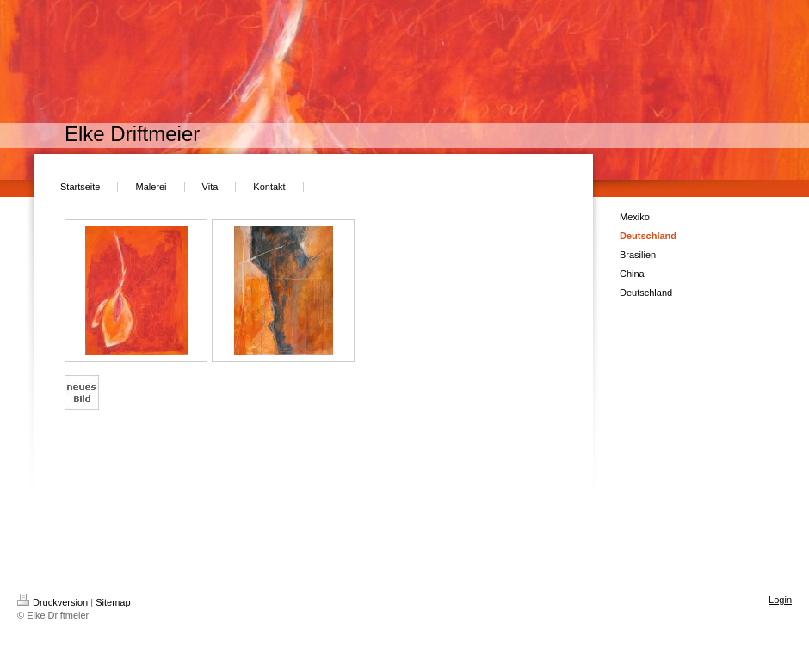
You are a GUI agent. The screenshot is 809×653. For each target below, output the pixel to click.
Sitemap (113, 602)
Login (780, 599)
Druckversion (52, 602)
